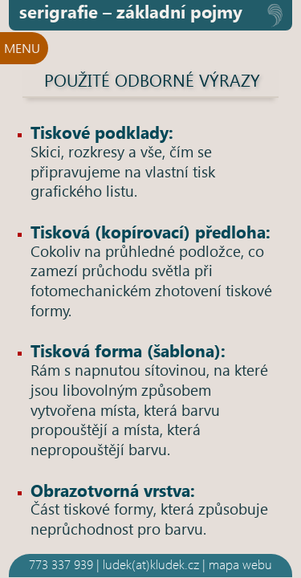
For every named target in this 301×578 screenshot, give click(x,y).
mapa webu (240, 564)
